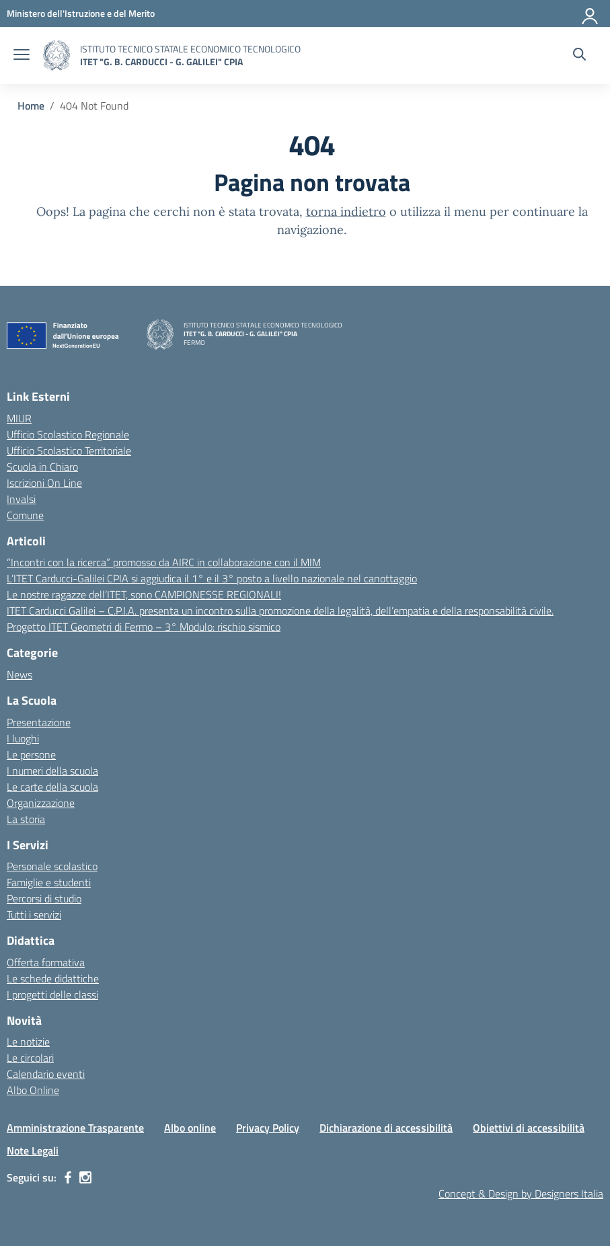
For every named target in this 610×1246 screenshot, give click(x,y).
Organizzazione (41, 803)
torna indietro (346, 211)
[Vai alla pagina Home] (30, 106)
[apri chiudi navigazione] (21, 56)
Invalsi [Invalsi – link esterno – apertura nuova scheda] (21, 499)
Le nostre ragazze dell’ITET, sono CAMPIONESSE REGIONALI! (144, 594)
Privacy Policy (267, 1128)
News (19, 674)
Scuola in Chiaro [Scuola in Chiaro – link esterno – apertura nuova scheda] (42, 467)
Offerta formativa (46, 962)
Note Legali (33, 1150)
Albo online (190, 1128)
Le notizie (28, 1042)
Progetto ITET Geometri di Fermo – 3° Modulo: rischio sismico (143, 627)
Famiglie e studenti (49, 882)
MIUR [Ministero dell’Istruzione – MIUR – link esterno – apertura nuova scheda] (19, 418)
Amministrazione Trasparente (75, 1128)
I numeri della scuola (52, 771)
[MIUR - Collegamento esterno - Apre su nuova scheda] (81, 13)
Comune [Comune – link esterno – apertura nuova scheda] (25, 515)
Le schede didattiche (53, 978)
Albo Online (33, 1090)
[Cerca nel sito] (579, 56)
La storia (26, 819)
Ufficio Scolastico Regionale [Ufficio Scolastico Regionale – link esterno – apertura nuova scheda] (68, 434)
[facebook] (68, 1177)
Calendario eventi (46, 1074)
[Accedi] (590, 13)
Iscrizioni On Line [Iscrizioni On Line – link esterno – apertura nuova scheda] (44, 483)
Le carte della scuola (52, 787)
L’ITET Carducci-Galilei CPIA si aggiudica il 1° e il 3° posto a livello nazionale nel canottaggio (212, 578)
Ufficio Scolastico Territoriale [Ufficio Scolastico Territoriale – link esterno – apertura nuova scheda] (69, 450)
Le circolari (30, 1058)
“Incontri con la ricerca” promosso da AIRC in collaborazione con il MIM (164, 562)
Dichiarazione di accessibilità (386, 1128)
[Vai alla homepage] (56, 55)
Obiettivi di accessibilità (528, 1128)
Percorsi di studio (44, 898)
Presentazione (39, 722)
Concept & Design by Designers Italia (521, 1193)
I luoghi (23, 738)
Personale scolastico (52, 866)
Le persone (31, 754)
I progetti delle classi (52, 994)
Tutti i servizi (34, 914)
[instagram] (85, 1177)
